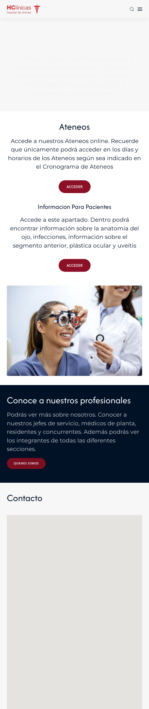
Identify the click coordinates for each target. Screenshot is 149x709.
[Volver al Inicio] (24, 9)
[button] (132, 9)
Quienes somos (26, 463)
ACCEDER (75, 186)
